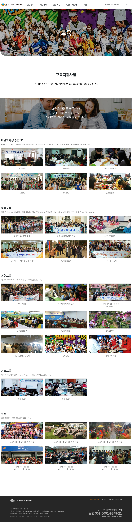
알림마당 (56, 5)
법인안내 (30, 5)
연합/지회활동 (71, 5)
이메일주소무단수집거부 (115, 499)
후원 (85, 5)
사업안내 (43, 5)
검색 (126, 4)
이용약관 (102, 499)
